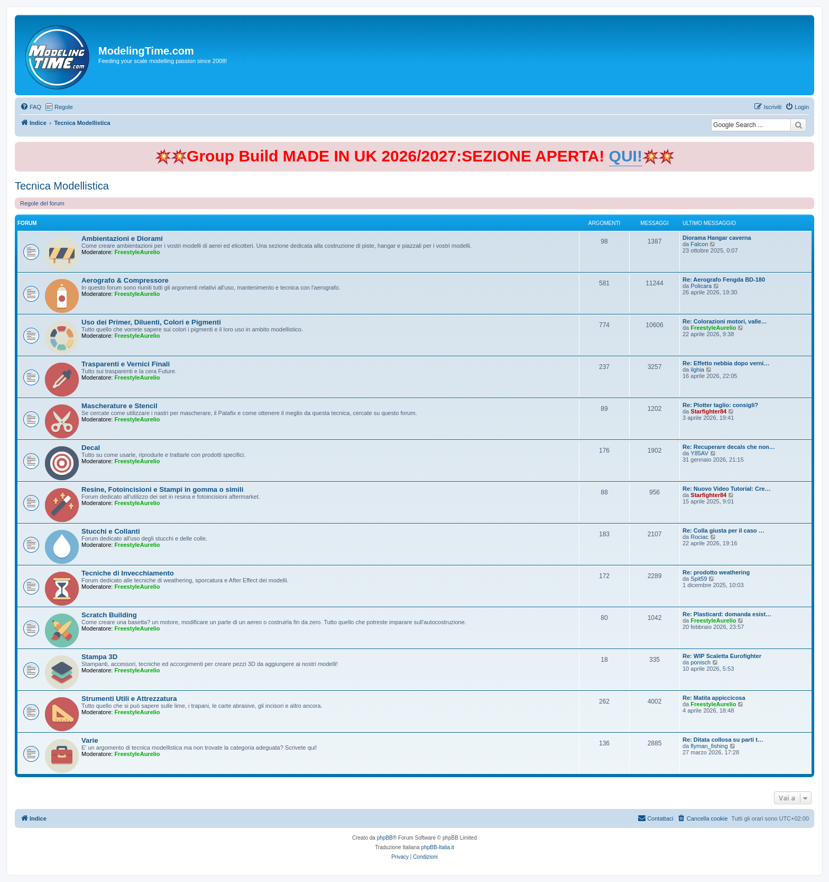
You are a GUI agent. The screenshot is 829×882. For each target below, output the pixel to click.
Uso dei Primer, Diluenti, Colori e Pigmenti (151, 322)
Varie (89, 740)
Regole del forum (42, 203)
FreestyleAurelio (137, 252)
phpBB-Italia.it (437, 847)
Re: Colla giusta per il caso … (723, 530)
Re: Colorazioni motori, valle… (725, 321)
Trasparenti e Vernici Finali (125, 364)
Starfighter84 (708, 411)
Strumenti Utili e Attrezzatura (129, 699)
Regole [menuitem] (63, 107)
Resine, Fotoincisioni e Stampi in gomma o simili (162, 489)
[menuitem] (30, 107)
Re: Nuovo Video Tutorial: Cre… (726, 488)
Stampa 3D (99, 657)
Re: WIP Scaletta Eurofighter (722, 656)
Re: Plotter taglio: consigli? (720, 405)
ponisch (700, 662)
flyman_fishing (708, 746)
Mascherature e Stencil (119, 406)
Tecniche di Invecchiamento (127, 573)
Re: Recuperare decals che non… (729, 447)
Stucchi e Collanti (110, 531)
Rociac (699, 537)
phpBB (385, 838)
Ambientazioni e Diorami (122, 238)
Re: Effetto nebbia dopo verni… (726, 363)
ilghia (697, 369)
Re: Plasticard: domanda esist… (727, 614)
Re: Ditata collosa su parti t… (723, 739)
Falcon (699, 244)
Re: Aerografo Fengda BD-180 (724, 279)
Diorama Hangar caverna (717, 238)
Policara (701, 286)
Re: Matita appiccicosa (714, 698)
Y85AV (699, 453)
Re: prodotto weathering (716, 572)
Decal (90, 448)
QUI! (625, 156)
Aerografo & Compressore (125, 280)
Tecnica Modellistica (62, 186)
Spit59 (698, 578)
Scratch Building (109, 615)
